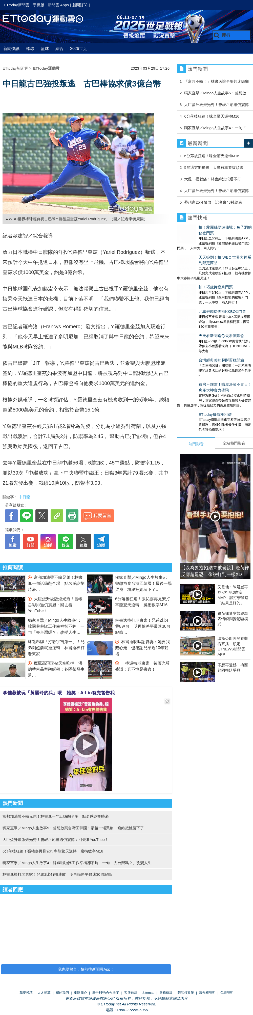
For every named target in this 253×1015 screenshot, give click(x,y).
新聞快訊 (11, 48)
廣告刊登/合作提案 (105, 993)
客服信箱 (130, 993)
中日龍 (24, 497)
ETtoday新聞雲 (16, 5)
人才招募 (44, 993)
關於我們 (62, 993)
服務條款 (166, 993)
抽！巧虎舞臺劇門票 (194, 266)
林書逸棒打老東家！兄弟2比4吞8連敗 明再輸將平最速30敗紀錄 (143, 626)
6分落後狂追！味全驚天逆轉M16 (211, 116)
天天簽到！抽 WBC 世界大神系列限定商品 (213, 246)
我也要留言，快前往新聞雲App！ (86, 969)
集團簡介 (80, 993)
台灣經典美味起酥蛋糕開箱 (200, 324)
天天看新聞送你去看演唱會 (200, 304)
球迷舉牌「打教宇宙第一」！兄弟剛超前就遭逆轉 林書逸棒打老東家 (56, 648)
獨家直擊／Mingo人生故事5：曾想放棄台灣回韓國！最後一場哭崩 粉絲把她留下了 (143, 583)
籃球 (45, 48)
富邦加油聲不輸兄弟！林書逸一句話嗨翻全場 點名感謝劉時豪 (56, 583)
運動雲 (47, 19)
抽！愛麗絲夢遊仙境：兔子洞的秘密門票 (211, 227)
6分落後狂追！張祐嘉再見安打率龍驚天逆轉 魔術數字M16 (53, 851)
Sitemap (148, 993)
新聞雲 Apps (58, 5)
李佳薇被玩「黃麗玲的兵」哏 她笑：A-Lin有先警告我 (59, 692)
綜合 (59, 48)
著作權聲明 (207, 993)
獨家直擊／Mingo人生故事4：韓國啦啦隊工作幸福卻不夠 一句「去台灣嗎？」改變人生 (56, 626)
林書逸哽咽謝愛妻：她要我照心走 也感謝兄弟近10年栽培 (142, 648)
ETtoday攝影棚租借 (193, 373)
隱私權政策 (186, 993)
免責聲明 (227, 993)
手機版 (38, 5)
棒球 (30, 48)
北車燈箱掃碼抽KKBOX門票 (200, 285)
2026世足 (78, 48)
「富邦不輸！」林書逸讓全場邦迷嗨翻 (216, 81)
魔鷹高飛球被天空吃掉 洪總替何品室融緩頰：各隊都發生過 (56, 669)
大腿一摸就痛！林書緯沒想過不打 (212, 179)
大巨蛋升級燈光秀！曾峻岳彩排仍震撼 (216, 104)
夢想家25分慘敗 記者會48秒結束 (213, 202)
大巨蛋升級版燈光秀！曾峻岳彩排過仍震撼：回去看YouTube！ (55, 605)
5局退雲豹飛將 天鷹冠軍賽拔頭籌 (213, 167)
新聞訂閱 (80, 5)
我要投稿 (26, 993)
